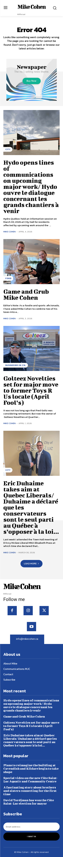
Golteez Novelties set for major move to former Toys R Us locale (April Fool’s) (30, 390)
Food (8, 278)
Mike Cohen (9, 231)
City (7, 149)
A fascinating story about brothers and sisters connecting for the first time (30, 791)
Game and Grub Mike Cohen (26, 294)
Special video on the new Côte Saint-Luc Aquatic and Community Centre (30, 779)
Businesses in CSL (15, 365)
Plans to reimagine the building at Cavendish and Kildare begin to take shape (31, 768)
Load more (31, 563)
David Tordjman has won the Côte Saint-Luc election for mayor (28, 801)
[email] (31, 827)
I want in (31, 836)
